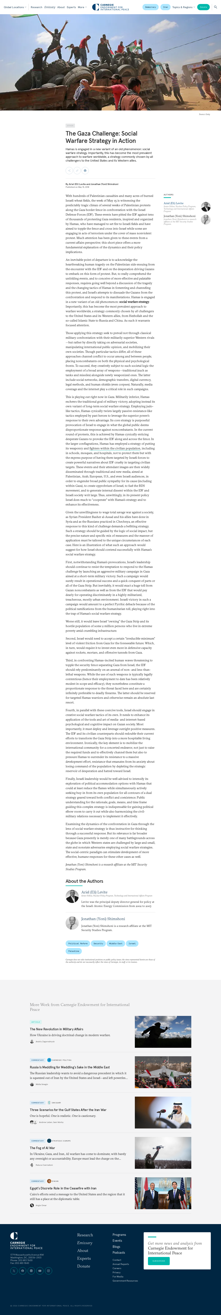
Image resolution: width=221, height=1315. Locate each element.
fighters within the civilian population (114, 448)
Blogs (116, 1247)
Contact (117, 1259)
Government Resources (125, 1280)
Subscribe (158, 1261)
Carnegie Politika (61, 1060)
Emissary (49, 7)
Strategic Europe (61, 1141)
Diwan (55, 1181)
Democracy (150, 7)
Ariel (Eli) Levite (77, 184)
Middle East (115, 943)
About (61, 7)
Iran (165, 7)
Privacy (117, 1272)
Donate (203, 7)
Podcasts (119, 1252)
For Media (118, 1276)
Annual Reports (121, 1264)
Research (36, 7)
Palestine (73, 951)
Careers (117, 1268)
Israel (132, 943)
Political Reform (77, 943)
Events (117, 1240)
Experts (71, 7)
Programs (119, 1235)
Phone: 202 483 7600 (21, 1260)
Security (98, 943)
